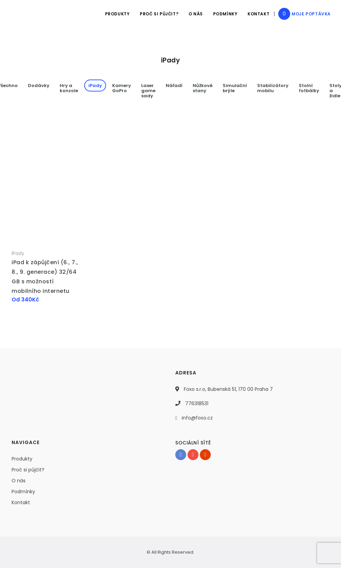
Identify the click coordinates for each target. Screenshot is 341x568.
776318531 (196, 403)
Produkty (116, 14)
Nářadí (174, 85)
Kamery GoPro (121, 88)
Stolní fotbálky (309, 88)
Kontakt (258, 14)
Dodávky (38, 85)
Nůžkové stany (202, 88)
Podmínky (225, 14)
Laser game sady (148, 90)
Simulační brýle (235, 88)
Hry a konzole (69, 88)
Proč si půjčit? (158, 14)
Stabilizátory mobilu (272, 88)
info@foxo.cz (197, 417)
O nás (195, 14)
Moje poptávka (311, 14)
